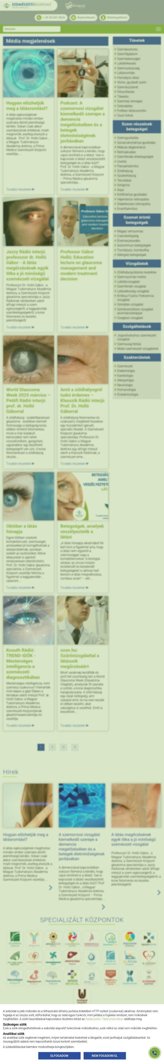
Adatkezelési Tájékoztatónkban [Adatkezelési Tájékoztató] (104, 1019)
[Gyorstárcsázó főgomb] (154, 1053)
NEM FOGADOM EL (104, 1055)
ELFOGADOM (59, 1055)
